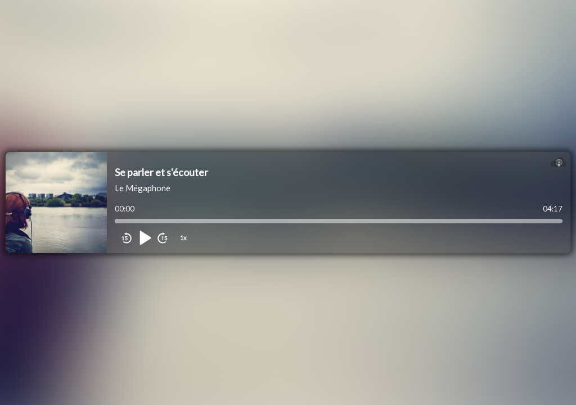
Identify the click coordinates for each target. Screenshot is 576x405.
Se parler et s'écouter (161, 172)
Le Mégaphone (142, 188)
